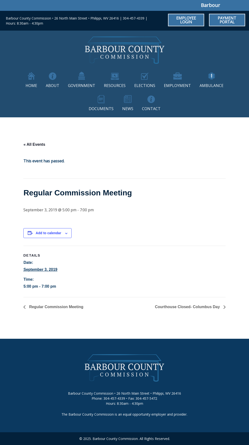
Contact (151, 108)
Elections (144, 85)
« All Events (34, 144)
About (52, 85)
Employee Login (186, 20)
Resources (115, 85)
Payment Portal (227, 20)
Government (81, 85)
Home (31, 85)
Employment (177, 85)
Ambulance (211, 85)
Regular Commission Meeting (55, 307)
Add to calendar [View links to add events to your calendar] (48, 233)
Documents (101, 108)
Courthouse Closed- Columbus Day (188, 307)
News (127, 108)
